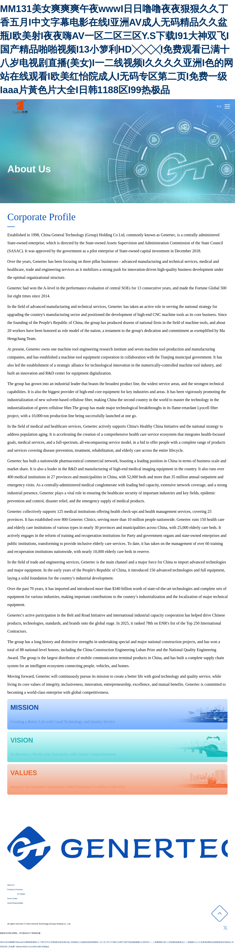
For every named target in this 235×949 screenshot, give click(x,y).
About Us (10, 885)
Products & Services (15, 889)
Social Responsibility (15, 903)
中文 (219, 106)
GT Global (21, 894)
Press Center (12, 898)
